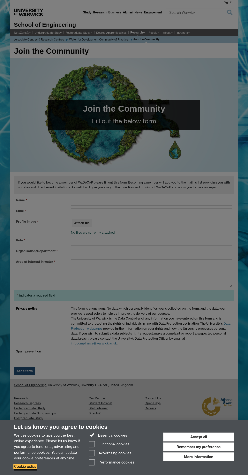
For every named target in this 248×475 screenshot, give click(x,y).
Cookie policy (25, 466)
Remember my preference (199, 447)
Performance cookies (111, 462)
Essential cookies (108, 435)
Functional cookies (109, 444)
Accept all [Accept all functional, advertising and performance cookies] (198, 437)
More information (198, 457)
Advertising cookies (110, 453)
